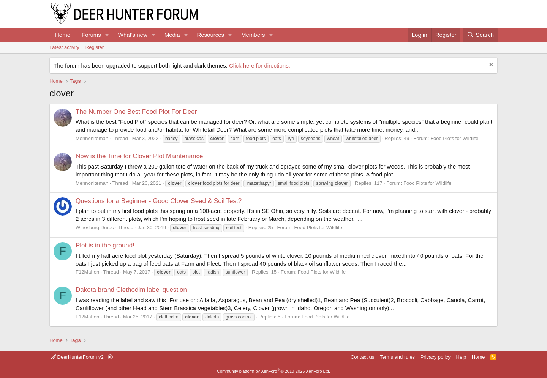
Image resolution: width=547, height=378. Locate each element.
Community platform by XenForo (273, 371)
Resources (210, 35)
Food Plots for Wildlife (454, 138)
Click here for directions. (259, 65)
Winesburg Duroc (95, 227)
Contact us (362, 357)
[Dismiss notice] (490, 65)
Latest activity (64, 47)
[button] (107, 35)
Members (253, 35)
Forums (91, 35)
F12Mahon (87, 272)
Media (172, 35)
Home (62, 35)
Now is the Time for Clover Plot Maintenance (139, 156)
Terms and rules (397, 357)
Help (461, 357)
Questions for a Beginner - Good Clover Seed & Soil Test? (159, 201)
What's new (132, 35)
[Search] (480, 35)
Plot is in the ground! (105, 245)
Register (94, 47)
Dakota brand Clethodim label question (131, 289)
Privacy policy (436, 357)
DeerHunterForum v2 (78, 357)
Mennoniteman (92, 138)
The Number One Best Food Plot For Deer (136, 111)
